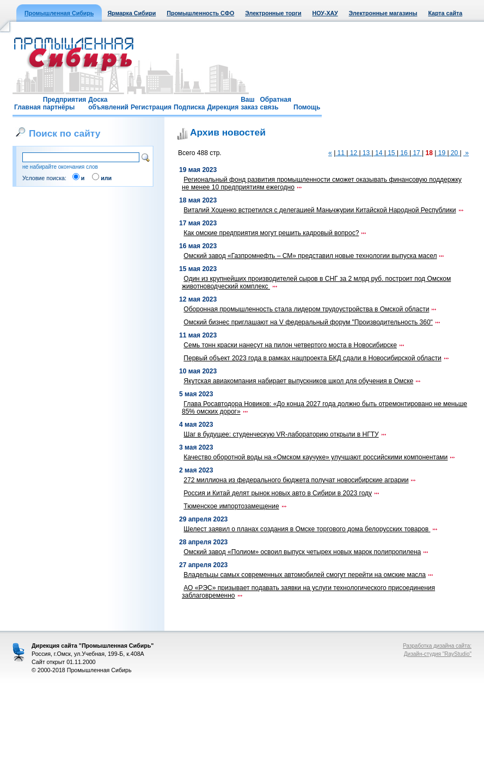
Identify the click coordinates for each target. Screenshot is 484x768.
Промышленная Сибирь (59, 13)
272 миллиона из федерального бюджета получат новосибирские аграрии (299, 480)
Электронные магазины (383, 13)
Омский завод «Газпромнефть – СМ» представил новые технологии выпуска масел (314, 256)
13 (366, 153)
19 (441, 153)
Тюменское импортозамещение (235, 506)
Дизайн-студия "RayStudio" (437, 654)
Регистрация (151, 107)
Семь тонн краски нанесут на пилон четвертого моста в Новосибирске (294, 345)
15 (391, 153)
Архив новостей (228, 132)
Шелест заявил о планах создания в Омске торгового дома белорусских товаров (310, 529)
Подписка (189, 107)
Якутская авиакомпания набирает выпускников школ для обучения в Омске (302, 381)
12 (353, 153)
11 (340, 153)
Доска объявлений (108, 103)
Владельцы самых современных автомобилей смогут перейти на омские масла (308, 575)
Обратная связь (275, 103)
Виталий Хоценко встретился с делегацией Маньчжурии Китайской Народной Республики (323, 210)
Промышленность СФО (200, 13)
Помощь (306, 107)
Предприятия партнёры (64, 103)
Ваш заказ (249, 103)
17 (416, 153)
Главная (27, 107)
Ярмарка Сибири (131, 13)
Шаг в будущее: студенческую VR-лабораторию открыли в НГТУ (285, 434)
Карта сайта (445, 13)
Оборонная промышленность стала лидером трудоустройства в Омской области (310, 309)
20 (454, 153)
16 (404, 153)
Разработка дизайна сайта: (437, 646)
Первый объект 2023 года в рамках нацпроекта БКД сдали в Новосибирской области (316, 358)
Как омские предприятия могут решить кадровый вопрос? (275, 233)
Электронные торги (273, 13)
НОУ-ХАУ (325, 13)
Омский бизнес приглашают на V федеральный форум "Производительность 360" (312, 322)
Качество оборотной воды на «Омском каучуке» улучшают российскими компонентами (319, 457)
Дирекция (222, 107)
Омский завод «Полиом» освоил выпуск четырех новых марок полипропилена (306, 552)
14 (378, 153)
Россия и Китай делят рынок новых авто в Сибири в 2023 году (281, 493)
